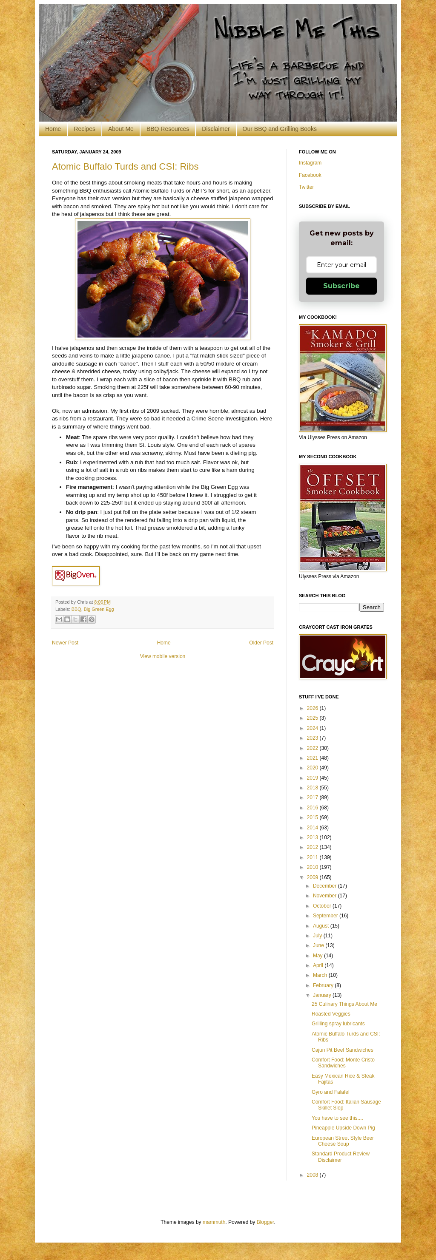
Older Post (261, 643)
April (318, 965)
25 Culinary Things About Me (344, 1004)
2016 (313, 808)
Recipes (84, 128)
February (324, 985)
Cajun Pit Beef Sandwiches (342, 1050)
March (321, 975)
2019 (313, 778)
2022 (313, 748)
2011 (313, 857)
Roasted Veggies (331, 1014)
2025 (313, 718)
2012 (313, 847)
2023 (313, 738)
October (323, 906)
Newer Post (65, 643)
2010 (313, 867)
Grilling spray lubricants (338, 1024)
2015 (313, 817)
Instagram (310, 163)
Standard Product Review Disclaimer (341, 1157)
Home (53, 128)
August (321, 926)
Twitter (306, 187)
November (325, 896)
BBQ (76, 609)
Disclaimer (215, 128)
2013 (313, 837)
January (323, 995)
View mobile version (163, 656)
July (318, 936)
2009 (313, 877)
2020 (313, 768)
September (326, 916)
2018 (313, 788)
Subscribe (341, 286)
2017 (313, 797)
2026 (313, 708)
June (319, 945)
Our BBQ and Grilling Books (280, 128)
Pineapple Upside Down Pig (343, 1128)
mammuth (214, 1222)
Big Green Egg (99, 609)
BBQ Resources (167, 128)
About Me (121, 128)
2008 (313, 1175)
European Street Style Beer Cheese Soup (343, 1141)
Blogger (265, 1222)
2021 (313, 758)
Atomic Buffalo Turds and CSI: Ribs (125, 166)
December (325, 886)
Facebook (310, 175)
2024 (313, 728)
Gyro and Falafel (331, 1092)
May (318, 956)
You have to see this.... (337, 1118)
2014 (313, 828)
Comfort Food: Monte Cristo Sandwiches (343, 1063)
